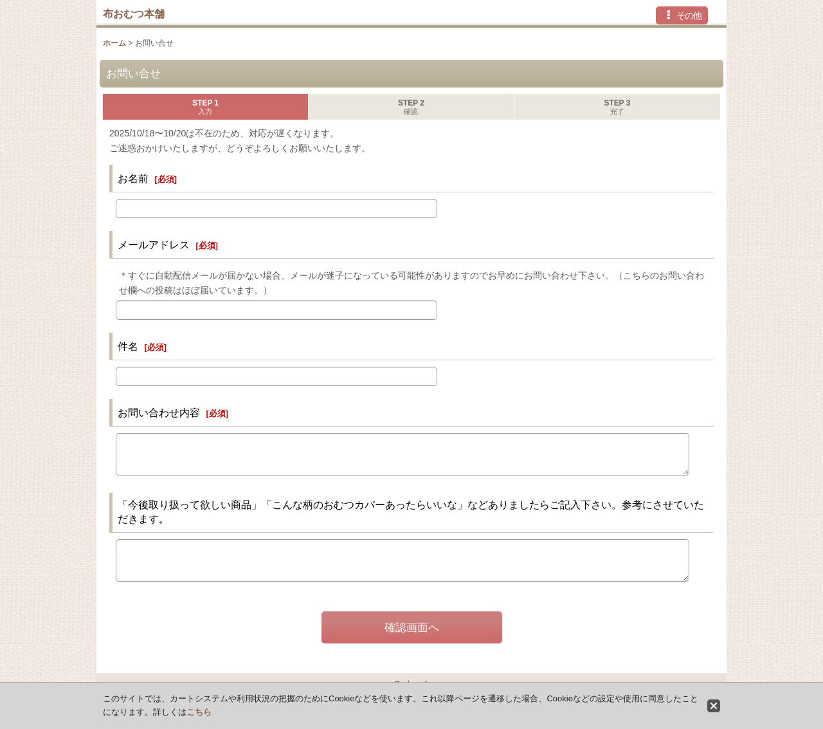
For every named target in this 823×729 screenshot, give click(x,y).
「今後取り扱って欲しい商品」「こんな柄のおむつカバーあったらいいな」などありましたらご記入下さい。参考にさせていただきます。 (411, 511)
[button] (682, 15)
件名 (128, 346)
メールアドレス (154, 244)
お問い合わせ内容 (159, 412)
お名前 (133, 178)
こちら (199, 712)
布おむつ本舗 (134, 13)
